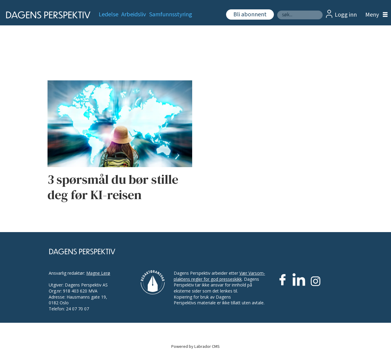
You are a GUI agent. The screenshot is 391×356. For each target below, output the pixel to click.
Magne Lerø (98, 273)
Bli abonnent (250, 14)
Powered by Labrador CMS (195, 346)
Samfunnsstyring (170, 14)
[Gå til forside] (46, 15)
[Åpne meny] (374, 15)
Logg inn (346, 15)
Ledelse (108, 14)
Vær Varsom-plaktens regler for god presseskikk (219, 276)
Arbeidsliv (133, 14)
